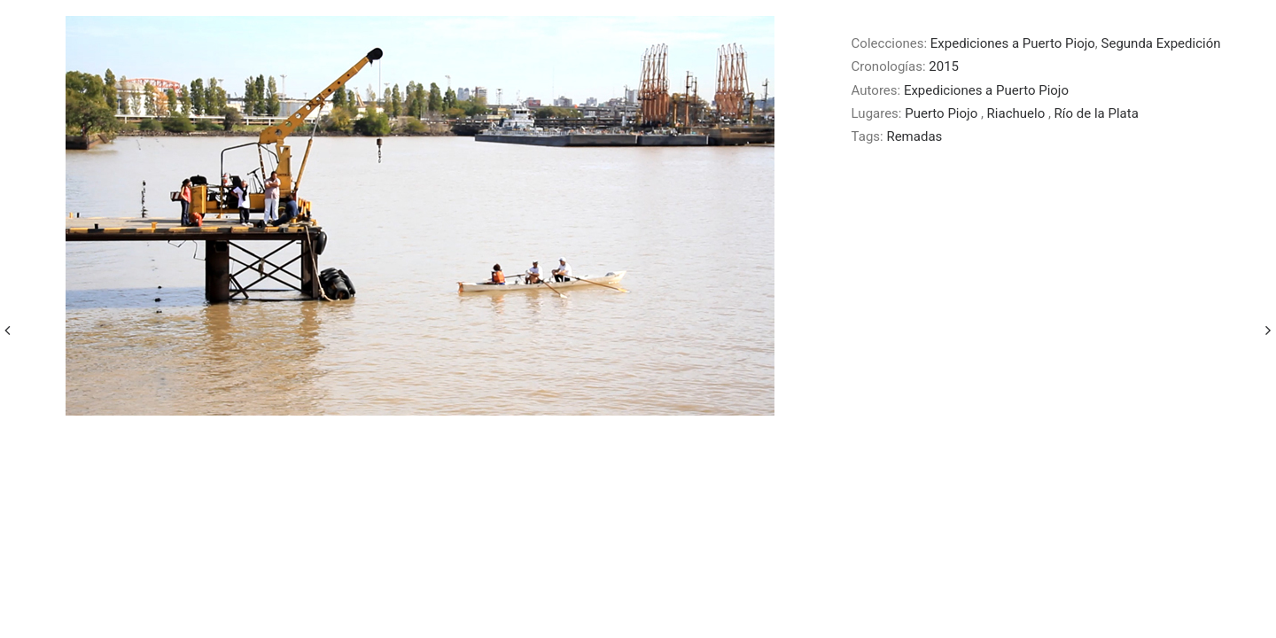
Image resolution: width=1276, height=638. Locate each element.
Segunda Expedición (1161, 43)
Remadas (914, 136)
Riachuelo (1017, 113)
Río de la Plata (1096, 113)
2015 (944, 66)
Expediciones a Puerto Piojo (1012, 43)
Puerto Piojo (943, 113)
